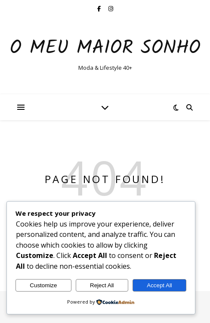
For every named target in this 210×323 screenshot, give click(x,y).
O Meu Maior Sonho (105, 48)
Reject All (102, 285)
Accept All (159, 285)
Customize (43, 285)
